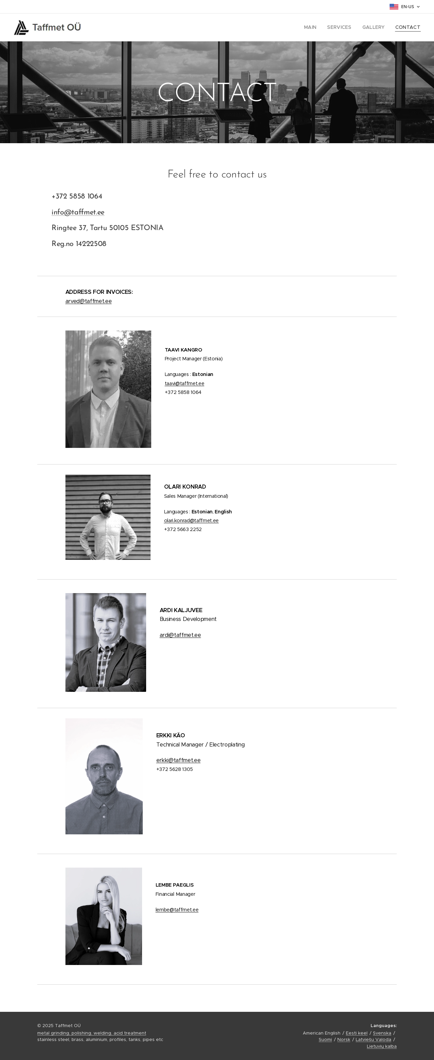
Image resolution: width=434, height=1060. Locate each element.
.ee (191, 520)
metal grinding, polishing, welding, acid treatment (91, 1033)
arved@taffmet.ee (88, 301)
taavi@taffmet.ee (184, 383)
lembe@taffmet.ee (177, 910)
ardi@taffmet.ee (180, 635)
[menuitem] (318, 27)
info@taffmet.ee (78, 212)
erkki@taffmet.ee (178, 760)
